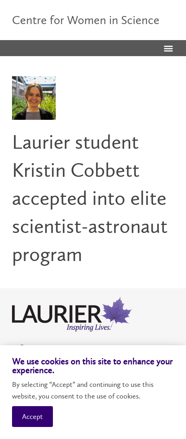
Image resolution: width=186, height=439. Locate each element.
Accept (32, 416)
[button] (168, 49)
